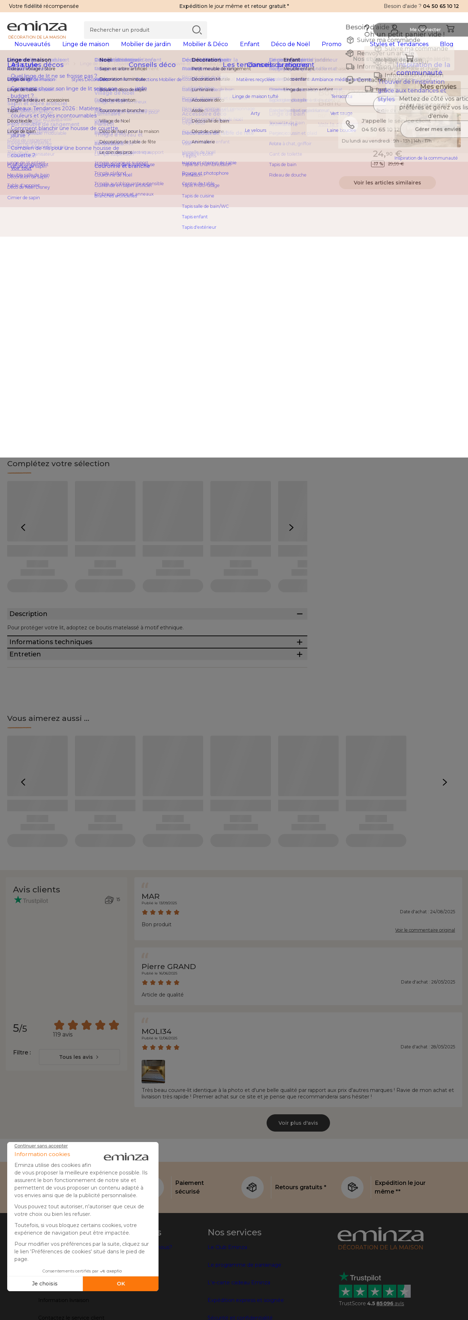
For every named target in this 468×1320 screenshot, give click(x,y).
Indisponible (387, 150)
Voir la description (342, 136)
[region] (234, 75)
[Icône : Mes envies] (453, 104)
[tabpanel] (178, 51)
